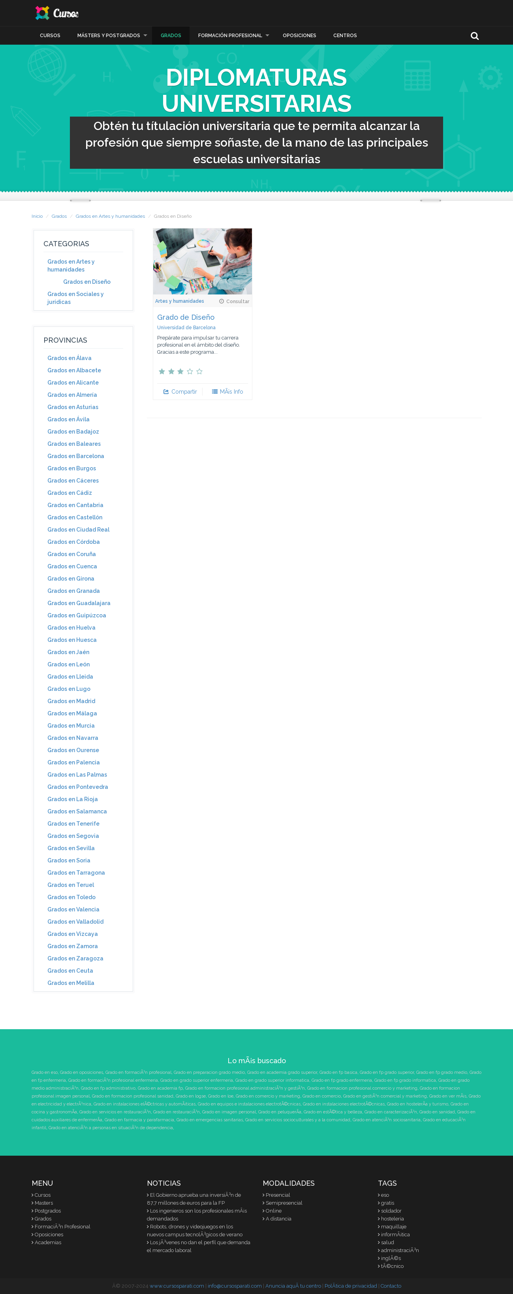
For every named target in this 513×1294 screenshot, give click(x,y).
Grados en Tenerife (73, 824)
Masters (44, 1203)
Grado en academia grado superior (282, 1072)
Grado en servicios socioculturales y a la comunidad (297, 1119)
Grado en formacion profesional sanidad (132, 1096)
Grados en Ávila (68, 419)
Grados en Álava (69, 358)
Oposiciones (299, 35)
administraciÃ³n (400, 1250)
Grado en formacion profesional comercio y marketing (362, 1088)
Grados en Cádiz (69, 493)
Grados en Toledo (71, 897)
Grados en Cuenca (72, 566)
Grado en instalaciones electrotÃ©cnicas (344, 1104)
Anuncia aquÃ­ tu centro (293, 1286)
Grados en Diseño (87, 282)
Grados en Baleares (74, 444)
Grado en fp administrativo (108, 1088)
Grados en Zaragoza (75, 958)
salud (387, 1242)
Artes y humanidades (179, 301)
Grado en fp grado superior (387, 1072)
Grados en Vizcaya (72, 934)
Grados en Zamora (72, 946)
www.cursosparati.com (177, 1286)
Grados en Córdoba (73, 542)
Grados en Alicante (73, 382)
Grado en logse (191, 1096)
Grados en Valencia (73, 909)
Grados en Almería (72, 395)
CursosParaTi (71, 13)
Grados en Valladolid (75, 922)
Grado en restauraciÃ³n (176, 1112)
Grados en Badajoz (73, 431)
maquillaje (393, 1227)
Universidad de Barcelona (186, 327)
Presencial (278, 1195)
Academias (48, 1242)
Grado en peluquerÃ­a (279, 1112)
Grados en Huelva (71, 627)
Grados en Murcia (71, 725)
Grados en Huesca (72, 640)
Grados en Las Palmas (77, 774)
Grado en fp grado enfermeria (342, 1080)
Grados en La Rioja (72, 799)
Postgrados (48, 1211)
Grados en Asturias (72, 407)
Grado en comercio (322, 1096)
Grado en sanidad (437, 1112)
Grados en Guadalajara (79, 603)
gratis (387, 1203)
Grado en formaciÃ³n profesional (138, 1072)
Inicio (37, 216)
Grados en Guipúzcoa (76, 615)
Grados (171, 35)
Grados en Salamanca (77, 811)
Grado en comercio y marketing (268, 1096)
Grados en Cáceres (73, 480)
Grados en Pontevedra (77, 787)
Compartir (179, 392)
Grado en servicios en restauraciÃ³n (115, 1112)
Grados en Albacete (74, 370)
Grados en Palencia (73, 762)
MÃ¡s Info (227, 392)
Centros (345, 35)
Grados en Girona (70, 578)
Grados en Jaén (68, 652)
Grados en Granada (73, 591)
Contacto (391, 1286)
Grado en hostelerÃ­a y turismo (417, 1104)
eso (385, 1195)
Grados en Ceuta (70, 971)
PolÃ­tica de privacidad (351, 1286)
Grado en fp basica (338, 1072)
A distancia (278, 1219)
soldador (391, 1211)
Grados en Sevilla (71, 848)
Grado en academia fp (160, 1088)
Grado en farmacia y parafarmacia (139, 1119)
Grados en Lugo (68, 689)
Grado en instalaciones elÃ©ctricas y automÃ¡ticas (144, 1104)
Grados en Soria (68, 860)
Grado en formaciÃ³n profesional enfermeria (113, 1080)
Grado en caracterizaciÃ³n (391, 1112)
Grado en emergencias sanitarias (210, 1119)
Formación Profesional (230, 35)
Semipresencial (284, 1203)
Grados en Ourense (73, 750)
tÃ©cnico (392, 1266)
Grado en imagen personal (229, 1112)
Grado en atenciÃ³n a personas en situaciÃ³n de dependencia (111, 1127)
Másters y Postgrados (108, 35)
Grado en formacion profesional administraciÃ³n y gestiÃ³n (245, 1088)
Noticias (164, 1183)
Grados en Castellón (74, 517)
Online (274, 1211)
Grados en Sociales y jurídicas (75, 298)
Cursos (50, 35)
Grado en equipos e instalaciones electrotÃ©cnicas (249, 1104)
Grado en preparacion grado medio (209, 1072)
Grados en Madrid (71, 701)
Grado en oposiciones (81, 1072)
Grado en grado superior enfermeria (196, 1080)
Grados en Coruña (71, 554)
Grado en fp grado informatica (405, 1080)
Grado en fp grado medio (441, 1072)
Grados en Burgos (71, 468)
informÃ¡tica (395, 1234)
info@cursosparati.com (235, 1286)
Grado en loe (220, 1096)
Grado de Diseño (185, 317)
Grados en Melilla (70, 983)
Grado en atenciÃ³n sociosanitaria (387, 1119)
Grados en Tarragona (76, 873)
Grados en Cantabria (75, 505)
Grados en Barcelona (75, 456)
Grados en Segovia (73, 836)
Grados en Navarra (72, 738)
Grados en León (68, 664)
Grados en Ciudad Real (78, 529)
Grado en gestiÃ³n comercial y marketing (385, 1096)
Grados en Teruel (70, 885)
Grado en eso (45, 1072)
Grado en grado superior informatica (272, 1080)
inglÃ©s (391, 1258)
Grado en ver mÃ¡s (447, 1096)
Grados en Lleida (70, 676)
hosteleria (392, 1219)
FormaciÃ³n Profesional (62, 1227)
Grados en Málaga (72, 713)
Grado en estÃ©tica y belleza (333, 1112)
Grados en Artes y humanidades (110, 216)
